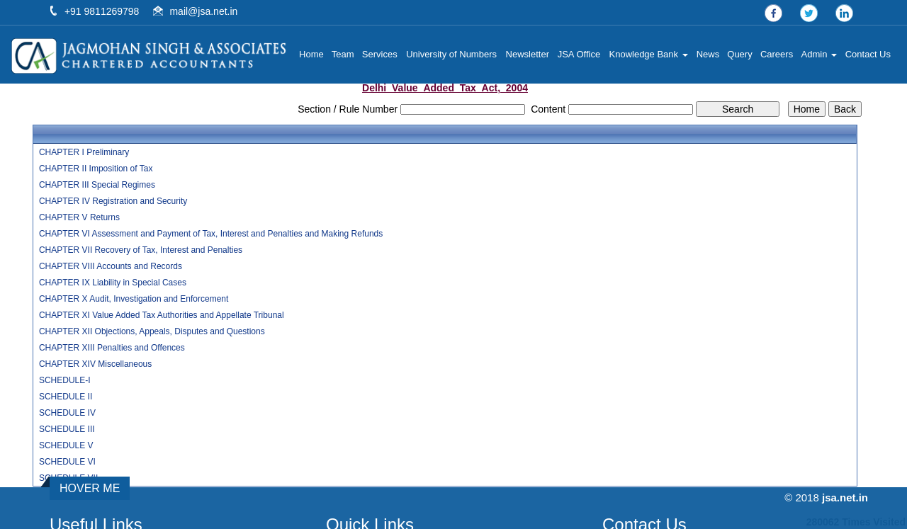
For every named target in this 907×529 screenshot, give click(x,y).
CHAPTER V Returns (79, 217)
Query (739, 54)
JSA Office (579, 54)
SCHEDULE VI (67, 462)
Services (380, 54)
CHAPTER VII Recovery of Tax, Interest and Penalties (140, 250)
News (708, 54)
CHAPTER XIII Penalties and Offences (112, 348)
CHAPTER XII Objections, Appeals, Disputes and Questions (152, 331)
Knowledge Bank (648, 54)
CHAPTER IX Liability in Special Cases (112, 283)
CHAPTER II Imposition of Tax (96, 169)
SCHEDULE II (65, 397)
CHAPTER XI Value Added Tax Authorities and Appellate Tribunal (161, 315)
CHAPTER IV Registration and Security (113, 201)
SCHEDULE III (67, 429)
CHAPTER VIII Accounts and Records (110, 266)
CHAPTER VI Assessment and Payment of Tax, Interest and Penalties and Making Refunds (211, 234)
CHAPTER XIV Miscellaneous (95, 364)
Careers (776, 54)
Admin (819, 54)
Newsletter (527, 54)
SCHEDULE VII (68, 478)
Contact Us (868, 54)
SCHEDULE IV (67, 413)
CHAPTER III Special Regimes (97, 185)
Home (311, 54)
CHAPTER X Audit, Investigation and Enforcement (133, 299)
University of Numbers (451, 54)
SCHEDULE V (66, 445)
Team (343, 54)
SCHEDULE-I (65, 380)
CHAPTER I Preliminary (84, 152)
